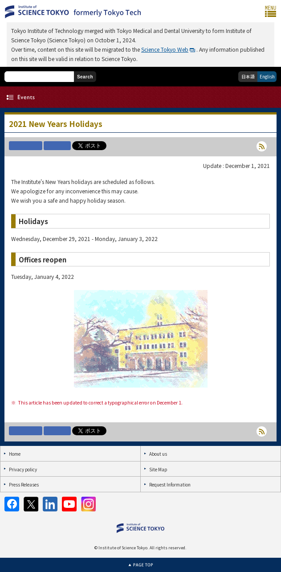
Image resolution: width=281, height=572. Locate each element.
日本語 (248, 76)
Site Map (158, 469)
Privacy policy (23, 469)
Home (14, 453)
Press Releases (24, 484)
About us (158, 453)
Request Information (170, 484)
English (267, 76)
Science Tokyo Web (164, 49)
